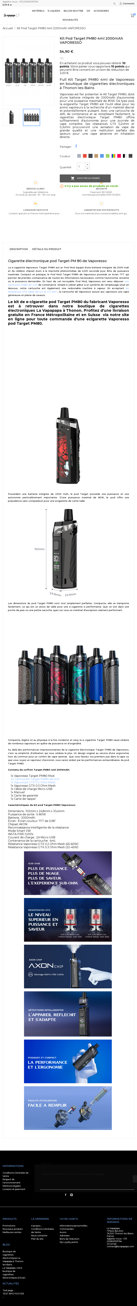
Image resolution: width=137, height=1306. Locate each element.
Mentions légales (12, 1186)
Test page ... (9, 1290)
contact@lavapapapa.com (120, 1246)
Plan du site (37, 1239)
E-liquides (54, 11)
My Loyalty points (69, 1242)
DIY (88, 11)
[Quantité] (81, 166)
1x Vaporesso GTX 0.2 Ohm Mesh (33, 782)
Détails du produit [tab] (46, 249)
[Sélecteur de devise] (8, 5)
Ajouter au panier (85, 178)
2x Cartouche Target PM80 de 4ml (35, 779)
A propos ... (36, 1225)
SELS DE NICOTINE (73, 11)
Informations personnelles (73, 1225)
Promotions (9, 1225)
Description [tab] (19, 249)
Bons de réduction (69, 1239)
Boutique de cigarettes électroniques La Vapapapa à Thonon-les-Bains (13, 1258)
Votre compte (69, 1219)
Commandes (67, 1229)
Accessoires (101, 11)
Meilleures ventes (12, 1232)
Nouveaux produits (13, 1229)
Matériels (38, 11)
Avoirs (63, 1232)
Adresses (64, 1235)
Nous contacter (39, 1235)
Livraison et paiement (14, 1189)
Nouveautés (70, 19)
